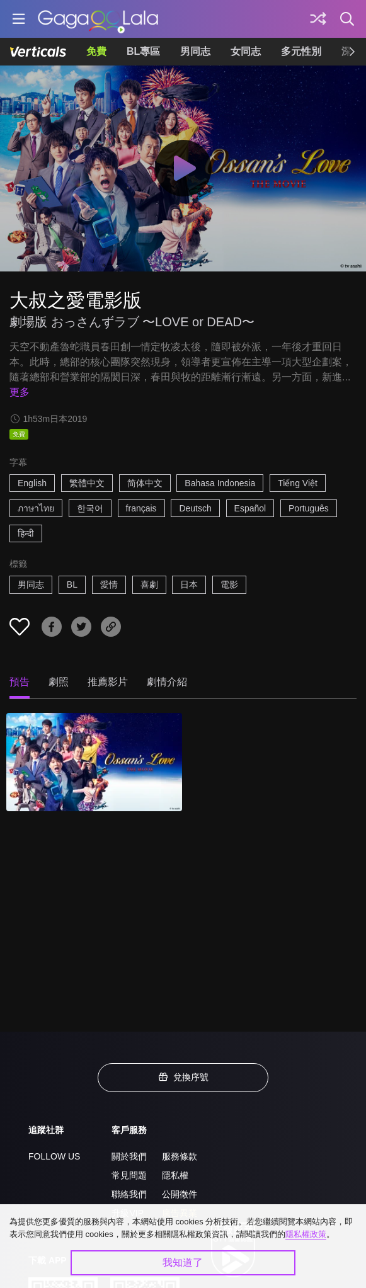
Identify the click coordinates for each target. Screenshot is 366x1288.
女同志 (246, 51)
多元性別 (301, 51)
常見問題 (129, 1175)
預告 (19, 681)
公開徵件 (179, 1194)
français (141, 508)
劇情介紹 (167, 681)
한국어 (90, 508)
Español (250, 508)
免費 (96, 51)
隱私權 (175, 1175)
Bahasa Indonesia (220, 483)
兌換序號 (183, 1077)
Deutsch (195, 508)
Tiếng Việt (297, 483)
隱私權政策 (305, 1234)
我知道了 (183, 1262)
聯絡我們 (129, 1194)
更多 (19, 392)
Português (309, 508)
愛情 (109, 584)
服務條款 (179, 1156)
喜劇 (149, 584)
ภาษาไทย (36, 508)
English (32, 483)
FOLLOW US (54, 1156)
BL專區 (143, 51)
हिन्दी (26, 533)
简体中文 (145, 483)
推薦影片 (108, 681)
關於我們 (129, 1156)
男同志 (195, 51)
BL (72, 584)
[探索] (318, 19)
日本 (189, 584)
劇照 (59, 681)
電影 (229, 584)
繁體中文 (87, 483)
